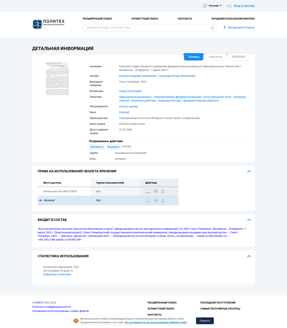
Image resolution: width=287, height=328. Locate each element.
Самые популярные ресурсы (220, 308)
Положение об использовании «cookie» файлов (60, 311)
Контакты (185, 18)
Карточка (215, 56)
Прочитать (97, 146)
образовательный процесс (135, 96)
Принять (205, 320)
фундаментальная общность (201, 100)
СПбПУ (39, 302)
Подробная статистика (57, 274)
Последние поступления (217, 302)
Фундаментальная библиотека (233, 18)
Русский (124, 112)
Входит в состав (52, 220)
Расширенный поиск (97, 18)
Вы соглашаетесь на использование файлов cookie (156, 322)
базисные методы (170, 100)
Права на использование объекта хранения (77, 171)
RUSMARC (238, 56)
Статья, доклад (128, 106)
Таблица (194, 56)
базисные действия (144, 100)
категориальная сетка (217, 96)
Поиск (212, 28)
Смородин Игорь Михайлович (177, 75)
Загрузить (113, 146)
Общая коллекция (130, 91)
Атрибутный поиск (144, 18)
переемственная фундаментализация (177, 96)
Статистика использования (63, 256)
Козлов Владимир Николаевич (138, 75)
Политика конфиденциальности (51, 306)
